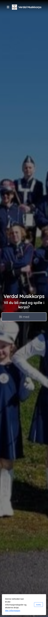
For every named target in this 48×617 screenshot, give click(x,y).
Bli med (24, 317)
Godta (38, 604)
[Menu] (7, 7)
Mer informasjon (12, 610)
